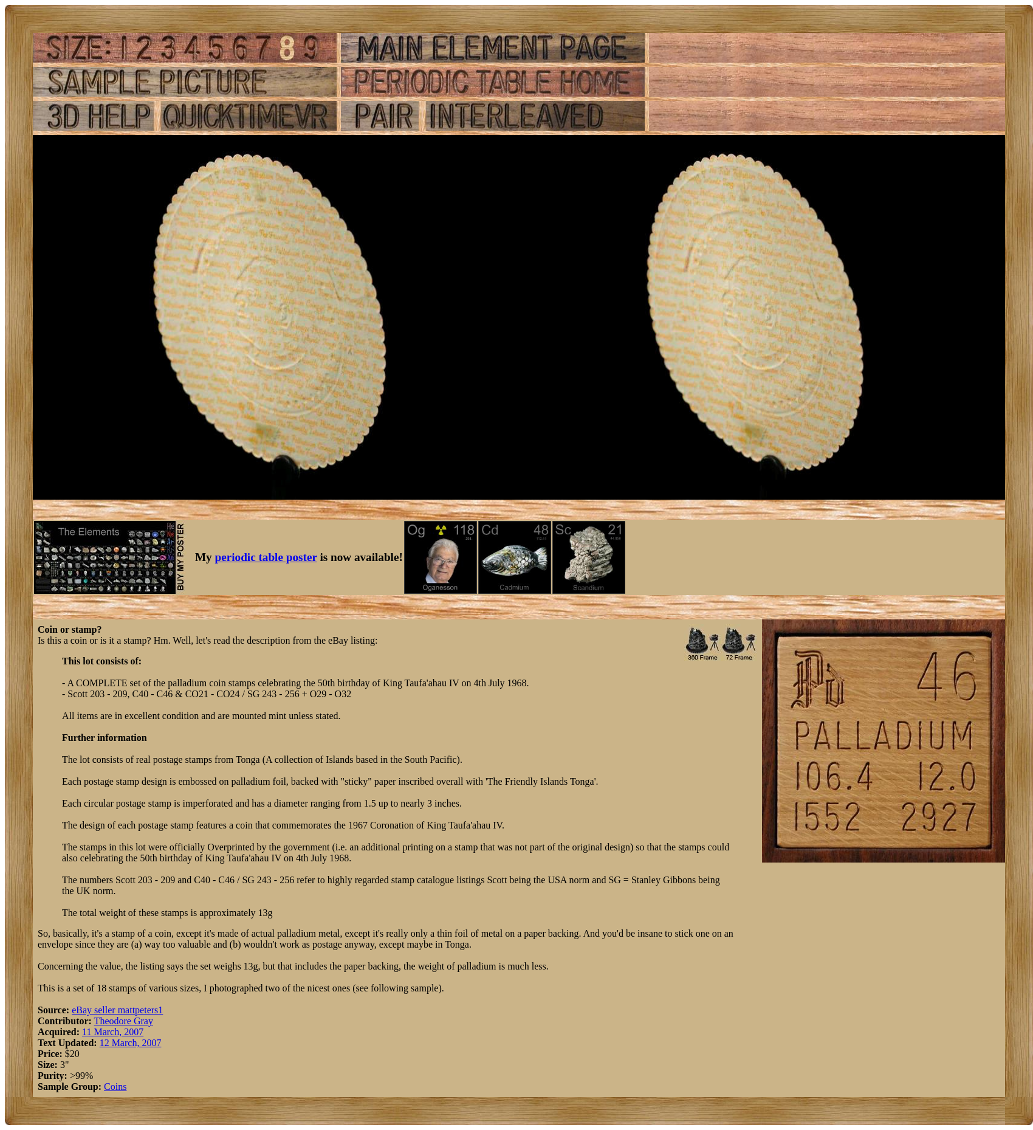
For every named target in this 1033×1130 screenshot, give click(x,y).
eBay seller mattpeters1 (117, 1010)
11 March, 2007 (112, 1032)
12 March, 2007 (131, 1043)
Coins (115, 1086)
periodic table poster (266, 557)
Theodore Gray (123, 1021)
